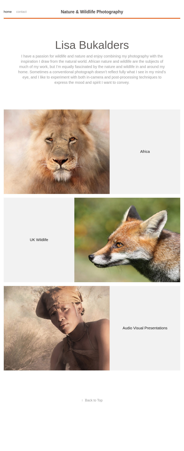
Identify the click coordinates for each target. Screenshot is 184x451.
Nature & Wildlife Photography (92, 11)
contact (21, 12)
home (8, 12)
